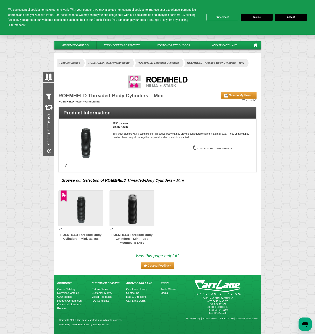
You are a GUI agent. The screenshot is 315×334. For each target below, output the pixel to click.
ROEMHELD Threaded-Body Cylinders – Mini (215, 62)
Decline (256, 17)
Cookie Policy (210, 318)
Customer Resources (173, 45)
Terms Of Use (226, 318)
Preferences (222, 17)
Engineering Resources (122, 45)
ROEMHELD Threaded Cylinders (158, 62)
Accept (291, 17)
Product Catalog (75, 45)
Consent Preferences (247, 318)
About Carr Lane (224, 45)
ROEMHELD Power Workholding (109, 62)
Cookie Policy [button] (102, 19)
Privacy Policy (193, 318)
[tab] (157, 113)
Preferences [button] (17, 25)
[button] (157, 265)
